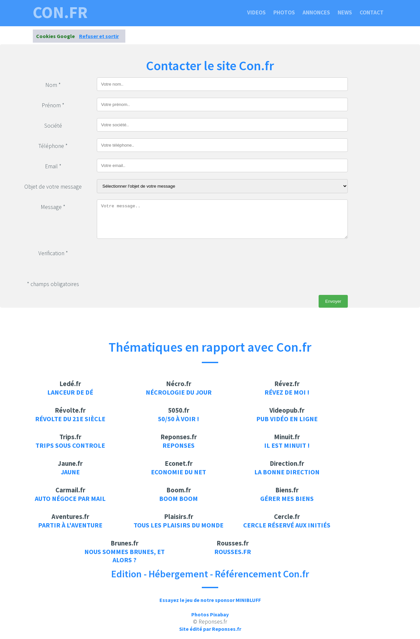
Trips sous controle (70, 445)
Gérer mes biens (287, 498)
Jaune (70, 472)
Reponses (178, 445)
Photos (284, 12)
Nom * (53, 85)
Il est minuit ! (287, 445)
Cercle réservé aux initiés (286, 525)
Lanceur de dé (70, 392)
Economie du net (178, 472)
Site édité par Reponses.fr (210, 629)
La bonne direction (287, 472)
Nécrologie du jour (179, 392)
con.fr (60, 12)
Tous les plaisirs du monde (178, 525)
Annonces (316, 12)
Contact (372, 12)
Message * (53, 207)
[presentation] (147, 258)
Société (53, 125)
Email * (53, 166)
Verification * (53, 253)
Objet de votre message (53, 186)
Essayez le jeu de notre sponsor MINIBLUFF (210, 600)
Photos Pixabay (210, 614)
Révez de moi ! (286, 392)
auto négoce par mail (70, 498)
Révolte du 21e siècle (70, 419)
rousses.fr (232, 551)
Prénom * (53, 105)
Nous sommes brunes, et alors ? (124, 555)
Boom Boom (178, 498)
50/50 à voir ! (178, 419)
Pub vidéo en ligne (287, 419)
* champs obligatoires (53, 284)
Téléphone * (53, 146)
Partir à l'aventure (70, 525)
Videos (256, 12)
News (345, 12)
